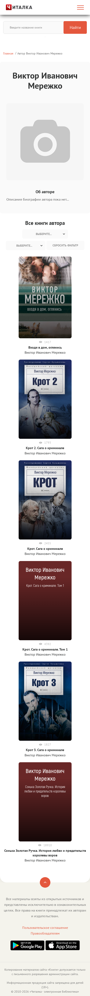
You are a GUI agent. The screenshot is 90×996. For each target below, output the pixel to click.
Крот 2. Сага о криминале (45, 448)
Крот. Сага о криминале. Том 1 (45, 649)
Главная (8, 53)
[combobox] (45, 234)
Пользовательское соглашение (45, 927)
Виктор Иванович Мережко (45, 352)
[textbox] (45, 234)
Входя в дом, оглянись (45, 347)
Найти (75, 27)
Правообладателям (45, 933)
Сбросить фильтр (65, 245)
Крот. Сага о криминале (45, 548)
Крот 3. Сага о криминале (45, 750)
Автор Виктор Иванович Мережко (39, 53)
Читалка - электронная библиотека (54, 991)
